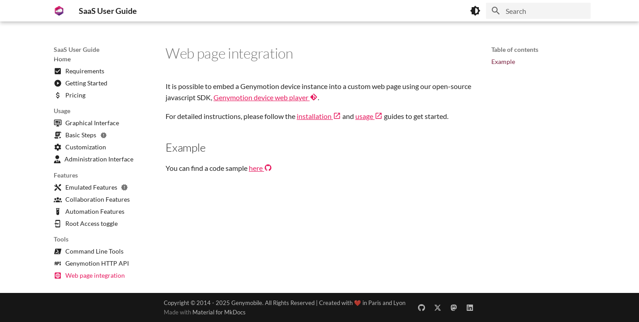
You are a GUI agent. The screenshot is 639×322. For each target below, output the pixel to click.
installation (319, 116)
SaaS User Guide (76, 49)
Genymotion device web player (265, 97)
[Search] (538, 11)
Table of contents (514, 49)
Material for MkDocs (219, 312)
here (260, 168)
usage (369, 116)
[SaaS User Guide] (59, 11)
